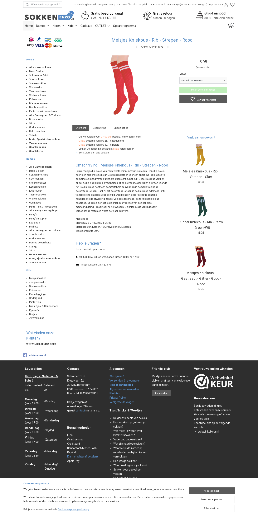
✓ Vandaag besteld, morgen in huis (93, 4)
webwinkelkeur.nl (208, 431)
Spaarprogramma (124, 26)
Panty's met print (38, 218)
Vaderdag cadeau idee (127, 439)
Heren (58, 26)
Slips (32, 123)
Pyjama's (34, 310)
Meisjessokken (37, 278)
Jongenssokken (38, 282)
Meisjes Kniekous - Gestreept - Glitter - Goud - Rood (201, 278)
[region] (103, 499)
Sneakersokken (37, 83)
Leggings (34, 222)
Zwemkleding (36, 318)
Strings (33, 246)
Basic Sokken (36, 71)
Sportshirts (36, 151)
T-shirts (33, 135)
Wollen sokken (37, 95)
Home (29, 26)
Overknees (35, 202)
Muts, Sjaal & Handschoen (43, 306)
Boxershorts (36, 119)
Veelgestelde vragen (122, 402)
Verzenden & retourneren (125, 380)
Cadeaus (86, 26)
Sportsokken (36, 79)
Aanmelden (161, 393)
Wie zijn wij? (117, 376)
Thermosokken (37, 91)
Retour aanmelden (121, 384)
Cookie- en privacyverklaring (73, 509)
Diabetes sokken (38, 103)
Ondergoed (35, 298)
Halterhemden (37, 131)
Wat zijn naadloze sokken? (129, 443)
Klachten (115, 393)
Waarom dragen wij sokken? (130, 465)
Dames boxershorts (40, 242)
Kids (72, 26)
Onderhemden (37, 127)
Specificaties (121, 127)
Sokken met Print (38, 75)
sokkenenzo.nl (34, 355)
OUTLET (102, 26)
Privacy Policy (118, 397)
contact (80, 410)
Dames (42, 26)
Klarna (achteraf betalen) (82, 456)
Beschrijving (99, 127)
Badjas (33, 314)
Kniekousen (35, 99)
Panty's (33, 214)
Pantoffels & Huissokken (43, 111)
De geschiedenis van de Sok (130, 418)
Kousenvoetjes (37, 186)
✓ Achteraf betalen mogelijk (132, 4)
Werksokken (36, 87)
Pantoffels (35, 302)
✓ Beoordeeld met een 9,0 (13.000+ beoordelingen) (178, 4)
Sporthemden (36, 234)
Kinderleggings (37, 294)
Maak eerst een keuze (203, 89)
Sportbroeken (37, 147)
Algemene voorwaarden (124, 389)
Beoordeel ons (205, 398)
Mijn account (218, 4)
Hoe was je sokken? (125, 460)
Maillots (33, 226)
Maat (182, 74)
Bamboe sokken (38, 107)
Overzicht (80, 127)
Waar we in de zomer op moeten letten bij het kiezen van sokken (130, 452)
